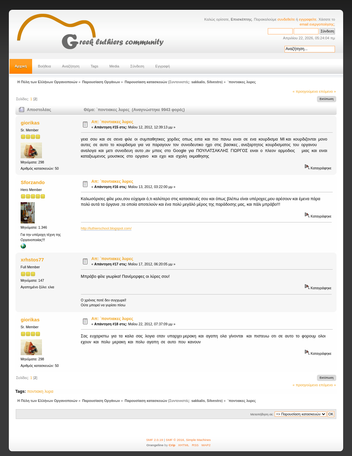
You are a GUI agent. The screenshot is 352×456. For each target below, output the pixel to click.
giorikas (30, 122)
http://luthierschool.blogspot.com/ (106, 228)
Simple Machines (198, 440)
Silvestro (214, 82)
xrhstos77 (32, 259)
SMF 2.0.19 (154, 440)
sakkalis (198, 82)
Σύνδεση (137, 66)
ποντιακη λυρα (40, 391)
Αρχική (21, 66)
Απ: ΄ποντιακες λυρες (112, 122)
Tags (94, 66)
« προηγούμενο (305, 91)
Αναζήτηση (70, 66)
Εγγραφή (162, 66)
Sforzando (33, 182)
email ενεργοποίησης (317, 24)
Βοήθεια (44, 66)
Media (114, 66)
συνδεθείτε (286, 19)
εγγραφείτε (307, 19)
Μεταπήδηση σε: (261, 414)
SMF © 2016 (175, 440)
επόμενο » (327, 91)
